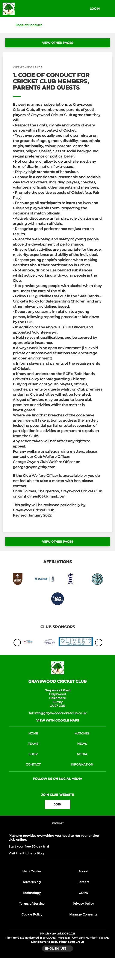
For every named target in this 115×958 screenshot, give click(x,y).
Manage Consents (83, 914)
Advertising (32, 882)
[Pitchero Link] (57, 829)
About (83, 871)
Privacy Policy (83, 904)
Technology (32, 893)
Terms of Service (32, 904)
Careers (83, 882)
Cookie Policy (31, 914)
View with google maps (57, 720)
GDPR (83, 893)
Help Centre (31, 871)
